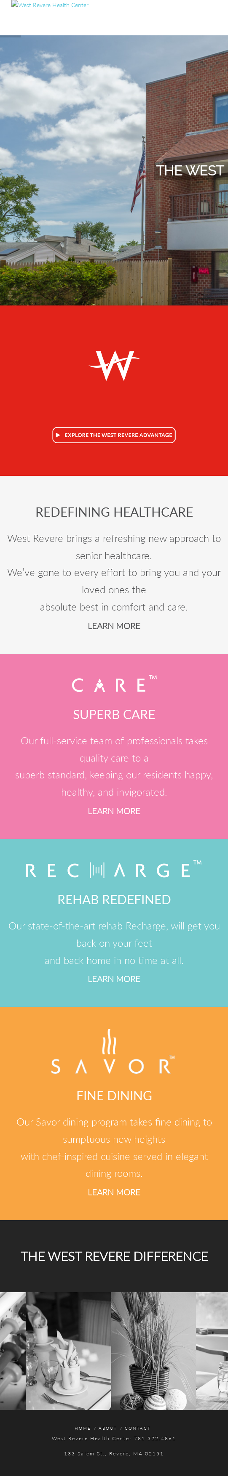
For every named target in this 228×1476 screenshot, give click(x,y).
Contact (138, 1428)
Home (83, 1428)
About (108, 1428)
